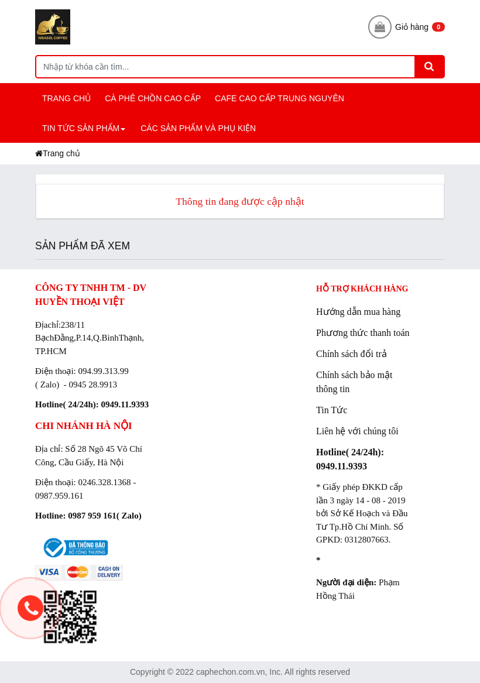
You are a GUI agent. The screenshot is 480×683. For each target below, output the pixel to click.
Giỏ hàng (406, 27)
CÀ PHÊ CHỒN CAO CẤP (153, 98)
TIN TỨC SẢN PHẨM (85, 133)
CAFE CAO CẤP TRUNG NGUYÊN (279, 98)
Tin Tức (331, 410)
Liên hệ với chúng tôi (357, 431)
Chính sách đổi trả (351, 354)
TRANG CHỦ (66, 98)
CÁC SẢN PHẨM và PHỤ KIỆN (198, 128)
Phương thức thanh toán (363, 333)
